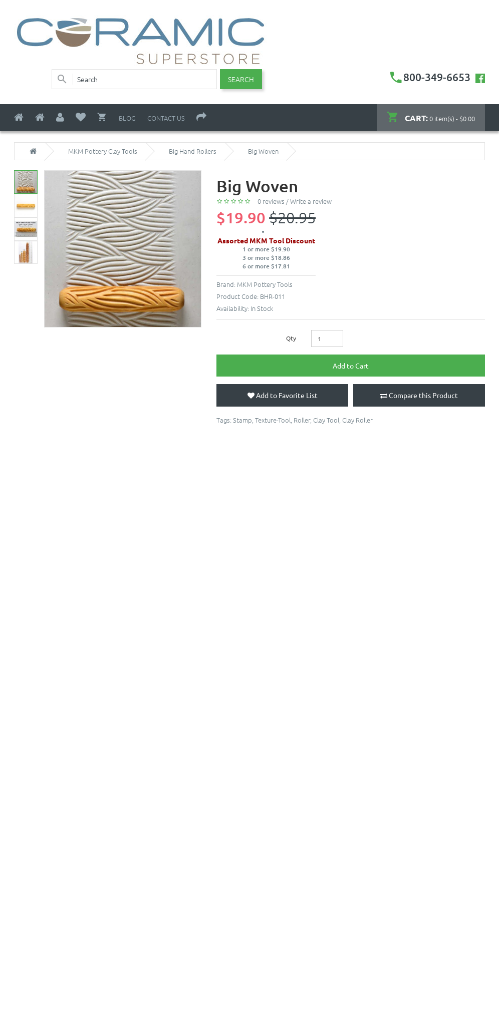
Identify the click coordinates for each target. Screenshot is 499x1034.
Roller (302, 420)
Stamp (242, 420)
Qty (291, 338)
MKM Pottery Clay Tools (102, 151)
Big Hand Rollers (192, 151)
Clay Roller (357, 420)
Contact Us (166, 118)
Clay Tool (326, 420)
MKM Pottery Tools (265, 284)
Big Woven (263, 151)
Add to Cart (351, 365)
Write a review (311, 201)
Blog (127, 118)
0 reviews (271, 201)
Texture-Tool (273, 420)
